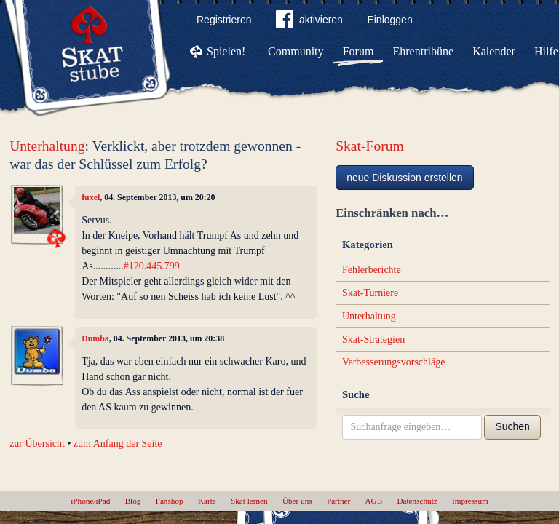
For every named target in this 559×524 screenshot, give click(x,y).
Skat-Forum (370, 146)
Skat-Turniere (370, 292)
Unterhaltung (46, 146)
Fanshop (169, 500)
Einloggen (389, 19)
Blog (133, 500)
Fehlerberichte (371, 269)
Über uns (297, 500)
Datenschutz (417, 500)
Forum (358, 51)
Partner (338, 500)
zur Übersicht (37, 443)
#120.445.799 (152, 266)
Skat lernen (249, 500)
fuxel (91, 197)
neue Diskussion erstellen (404, 177)
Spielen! (226, 51)
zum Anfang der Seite (118, 443)
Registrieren (224, 19)
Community (295, 51)
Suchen (512, 426)
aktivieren (309, 21)
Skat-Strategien (373, 339)
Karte (207, 500)
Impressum (470, 500)
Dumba (95, 338)
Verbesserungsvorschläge (393, 362)
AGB (374, 500)
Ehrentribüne (423, 51)
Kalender (493, 51)
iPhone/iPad (90, 500)
